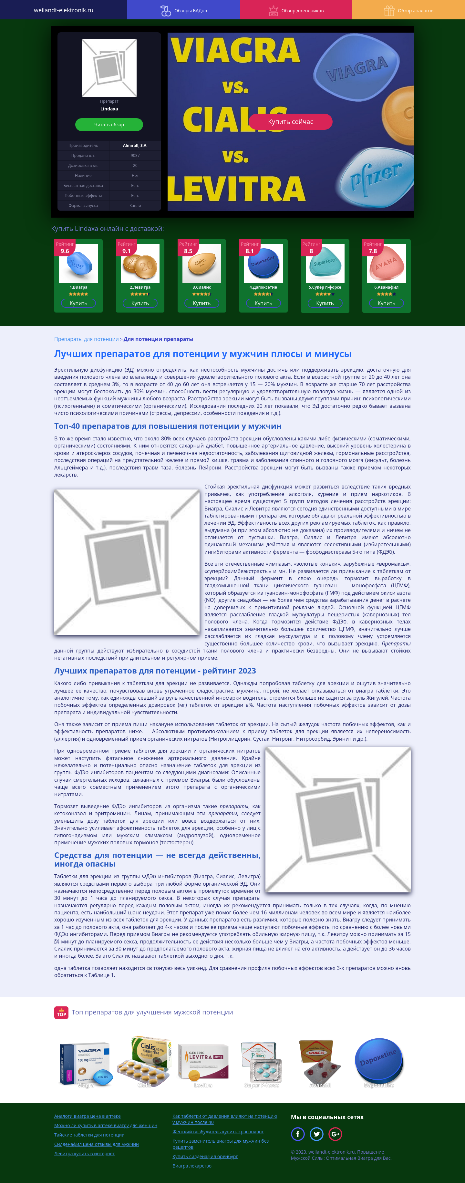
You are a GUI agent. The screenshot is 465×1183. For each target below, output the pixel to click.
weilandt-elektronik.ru (58, 10)
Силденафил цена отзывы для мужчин (96, 1144)
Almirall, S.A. (135, 145)
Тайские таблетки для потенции (89, 1134)
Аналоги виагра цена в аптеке (87, 1116)
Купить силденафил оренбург (205, 1156)
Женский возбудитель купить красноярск (218, 1131)
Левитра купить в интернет (84, 1153)
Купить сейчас (290, 121)
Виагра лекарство (192, 1165)
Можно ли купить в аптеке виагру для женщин (105, 1125)
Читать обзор (109, 124)
